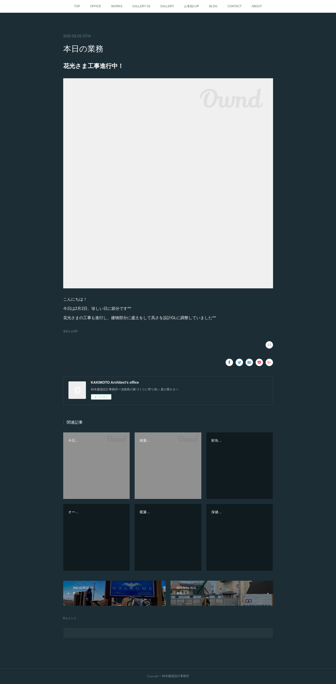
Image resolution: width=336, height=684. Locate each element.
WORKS (116, 6)
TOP (77, 6)
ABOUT (257, 6)
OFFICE (95, 6)
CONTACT (234, 6)
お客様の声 (191, 6)
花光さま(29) (70, 331)
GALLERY (167, 6)
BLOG (213, 6)
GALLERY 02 (141, 6)
